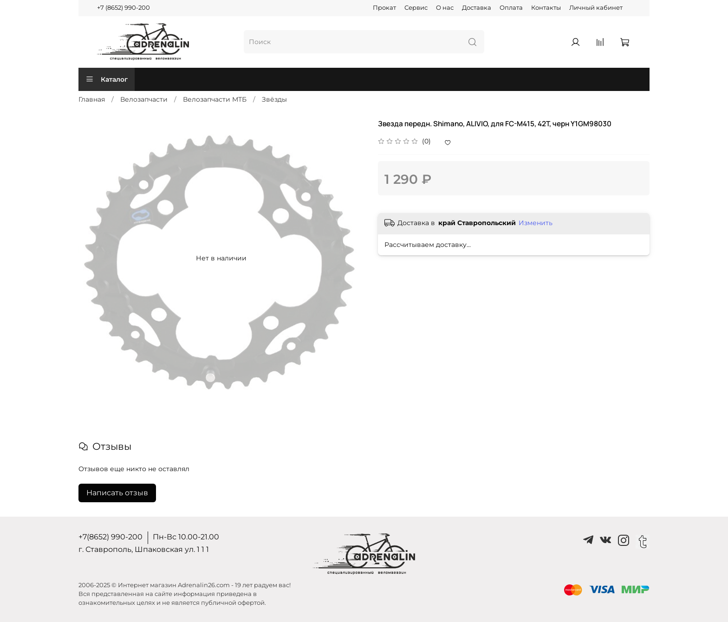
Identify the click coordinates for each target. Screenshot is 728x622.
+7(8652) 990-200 (110, 536)
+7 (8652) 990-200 (123, 7)
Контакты (546, 7)
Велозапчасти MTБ (215, 99)
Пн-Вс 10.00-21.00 (186, 536)
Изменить (535, 223)
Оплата (511, 7)
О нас (445, 7)
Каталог (106, 79)
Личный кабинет (596, 7)
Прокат (384, 7)
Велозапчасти (144, 99)
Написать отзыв (117, 492)
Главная (91, 99)
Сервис (416, 7)
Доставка (476, 7)
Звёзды (274, 99)
